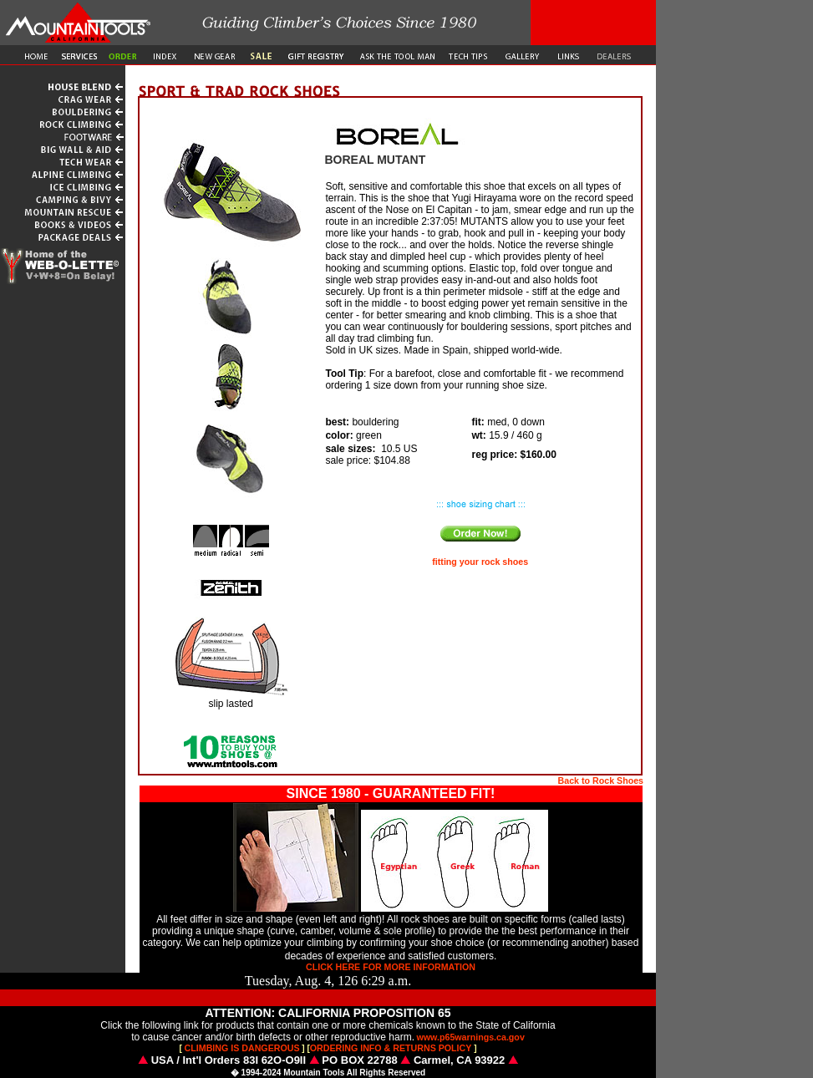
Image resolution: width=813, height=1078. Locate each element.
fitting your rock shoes (480, 562)
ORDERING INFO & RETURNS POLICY (391, 1048)
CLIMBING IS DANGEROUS (242, 1048)
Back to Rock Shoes (600, 780)
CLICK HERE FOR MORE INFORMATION (390, 967)
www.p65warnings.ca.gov (471, 1037)
